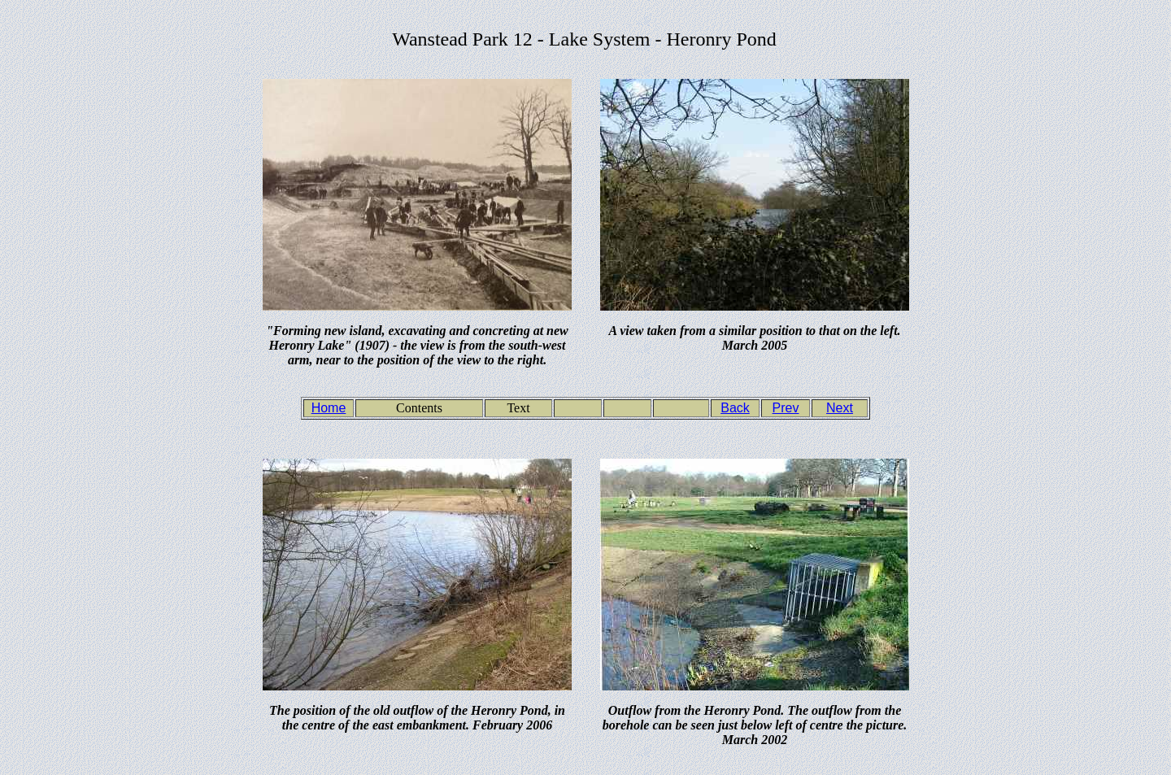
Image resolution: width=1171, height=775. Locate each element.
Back (735, 408)
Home (328, 408)
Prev (786, 408)
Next (839, 408)
